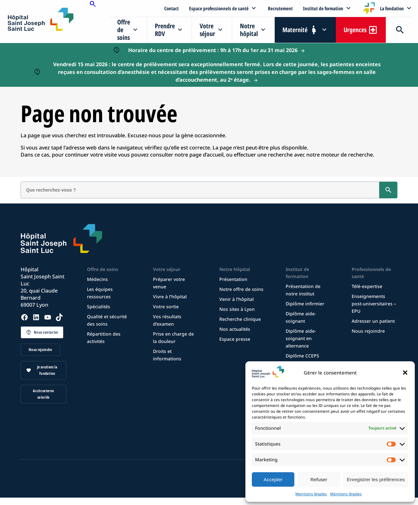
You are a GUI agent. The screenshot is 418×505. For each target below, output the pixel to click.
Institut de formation (323, 8)
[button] (405, 372)
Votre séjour (207, 30)
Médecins (97, 279)
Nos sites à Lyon (237, 309)
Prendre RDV (165, 30)
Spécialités (98, 306)
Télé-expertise (367, 286)
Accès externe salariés (43, 394)
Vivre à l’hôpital (170, 296)
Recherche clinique (240, 319)
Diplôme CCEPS (302, 356)
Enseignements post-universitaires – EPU (374, 303)
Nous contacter (46, 332)
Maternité (295, 29)
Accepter (272, 479)
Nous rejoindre (40, 349)
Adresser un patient (373, 321)
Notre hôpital (249, 30)
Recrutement (280, 8)
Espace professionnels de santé (219, 8)
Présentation (233, 279)
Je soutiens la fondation (47, 370)
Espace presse (234, 339)
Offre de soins (123, 30)
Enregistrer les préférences (376, 479)
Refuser (319, 479)
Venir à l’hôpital (236, 299)
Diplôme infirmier (305, 304)
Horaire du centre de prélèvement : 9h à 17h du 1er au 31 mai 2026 (213, 50)
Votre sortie (166, 306)
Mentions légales (311, 494)
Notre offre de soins (241, 289)
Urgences (355, 29)
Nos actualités (234, 329)
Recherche (399, 30)
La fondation (392, 8)
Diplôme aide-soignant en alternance (301, 338)
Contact (171, 8)
